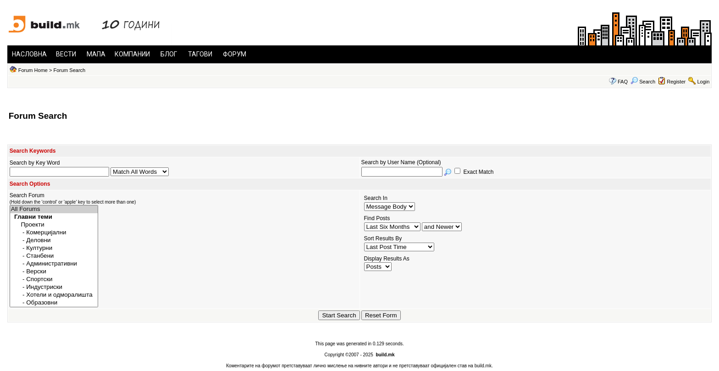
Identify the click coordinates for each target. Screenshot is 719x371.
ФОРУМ (234, 54)
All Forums (54, 209)
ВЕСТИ (66, 54)
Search (643, 81)
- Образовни (54, 303)
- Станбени (54, 256)
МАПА (96, 54)
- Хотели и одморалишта (54, 295)
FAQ (623, 81)
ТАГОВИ (200, 54)
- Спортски (54, 279)
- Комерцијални (54, 233)
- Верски (54, 272)
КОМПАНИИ (132, 54)
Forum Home (33, 70)
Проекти (54, 225)
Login (703, 81)
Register (676, 81)
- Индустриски (54, 287)
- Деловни (54, 240)
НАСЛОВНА (29, 54)
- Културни (54, 248)
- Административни (54, 264)
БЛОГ (168, 54)
